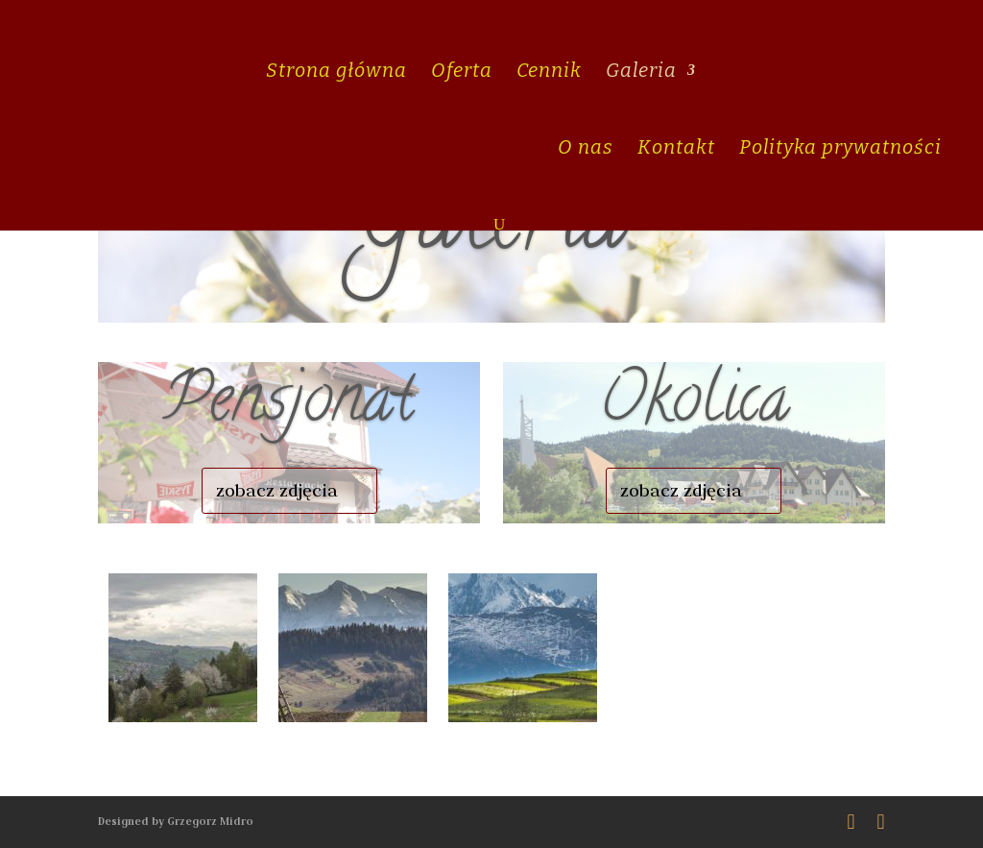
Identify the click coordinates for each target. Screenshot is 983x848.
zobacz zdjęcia (277, 490)
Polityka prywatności (840, 149)
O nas (585, 149)
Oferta (461, 72)
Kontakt (676, 149)
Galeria (641, 72)
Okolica (694, 405)
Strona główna (336, 72)
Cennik (549, 72)
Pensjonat (289, 405)
